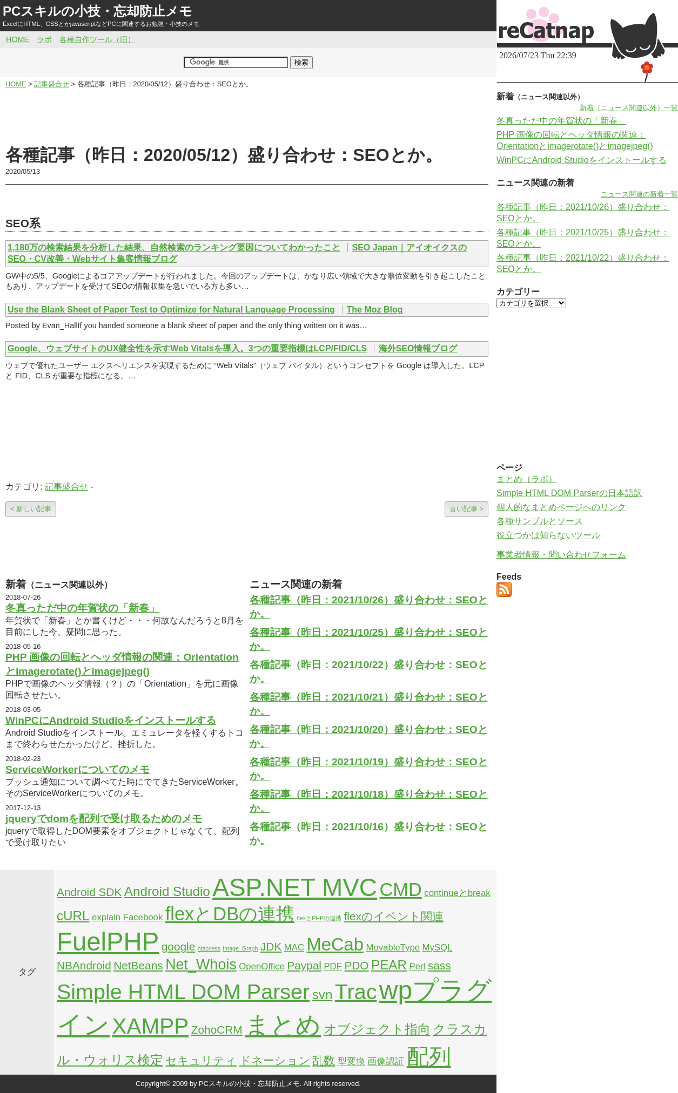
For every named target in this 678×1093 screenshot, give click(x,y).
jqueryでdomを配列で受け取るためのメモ (103, 818)
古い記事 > (466, 509)
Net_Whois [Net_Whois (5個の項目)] (201, 964)
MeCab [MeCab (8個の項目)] (334, 944)
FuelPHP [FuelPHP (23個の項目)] (108, 941)
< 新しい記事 (30, 509)
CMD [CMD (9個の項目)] (401, 889)
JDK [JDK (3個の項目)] (270, 946)
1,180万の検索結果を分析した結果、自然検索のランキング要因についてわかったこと (174, 247)
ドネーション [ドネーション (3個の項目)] (274, 1060)
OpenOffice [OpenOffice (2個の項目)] (262, 966)
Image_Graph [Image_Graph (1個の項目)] (240, 948)
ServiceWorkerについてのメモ (77, 769)
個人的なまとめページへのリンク (561, 507)
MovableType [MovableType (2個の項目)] (393, 947)
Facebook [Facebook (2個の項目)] (143, 917)
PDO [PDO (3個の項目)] (356, 965)
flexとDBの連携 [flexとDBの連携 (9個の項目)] (229, 914)
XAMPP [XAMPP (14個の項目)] (150, 1026)
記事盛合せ (66, 486)
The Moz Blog (375, 309)
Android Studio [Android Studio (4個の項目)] (167, 891)
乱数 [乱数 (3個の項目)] (323, 1060)
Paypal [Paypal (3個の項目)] (304, 965)
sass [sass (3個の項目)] (439, 965)
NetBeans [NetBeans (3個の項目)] (138, 965)
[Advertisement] (246, 116)
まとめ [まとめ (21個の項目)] (283, 1025)
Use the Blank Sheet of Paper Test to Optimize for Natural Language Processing (171, 309)
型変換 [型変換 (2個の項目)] (351, 1061)
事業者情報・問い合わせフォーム (561, 554)
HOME (17, 39)
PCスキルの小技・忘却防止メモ (97, 11)
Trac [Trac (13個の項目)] (356, 991)
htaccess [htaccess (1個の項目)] (209, 948)
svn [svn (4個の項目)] (322, 994)
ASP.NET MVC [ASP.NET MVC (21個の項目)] (294, 887)
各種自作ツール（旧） (97, 39)
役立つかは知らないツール (548, 535)
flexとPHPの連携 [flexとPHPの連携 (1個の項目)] (319, 918)
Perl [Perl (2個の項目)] (417, 966)
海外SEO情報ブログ (418, 348)
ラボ (44, 39)
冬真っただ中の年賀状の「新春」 (82, 608)
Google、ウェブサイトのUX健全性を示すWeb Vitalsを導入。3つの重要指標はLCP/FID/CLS (187, 348)
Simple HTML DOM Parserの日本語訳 (569, 493)
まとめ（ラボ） (526, 479)
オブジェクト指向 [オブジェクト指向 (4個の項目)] (377, 1029)
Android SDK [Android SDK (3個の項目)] (89, 892)
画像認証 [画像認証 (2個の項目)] (385, 1061)
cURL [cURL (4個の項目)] (73, 915)
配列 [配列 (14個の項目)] (429, 1056)
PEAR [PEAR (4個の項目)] (389, 965)
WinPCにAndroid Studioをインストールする (110, 720)
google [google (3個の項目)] (179, 946)
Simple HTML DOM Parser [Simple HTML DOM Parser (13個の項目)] (183, 991)
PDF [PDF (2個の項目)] (333, 966)
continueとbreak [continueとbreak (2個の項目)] (457, 893)
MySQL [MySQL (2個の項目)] (437, 947)
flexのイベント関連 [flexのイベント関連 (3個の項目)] (394, 916)
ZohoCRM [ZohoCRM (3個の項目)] (217, 1029)
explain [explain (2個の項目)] (106, 917)
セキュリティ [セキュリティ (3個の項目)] (201, 1060)
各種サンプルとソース (539, 521)
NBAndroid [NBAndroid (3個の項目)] (84, 965)
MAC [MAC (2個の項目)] (294, 947)
